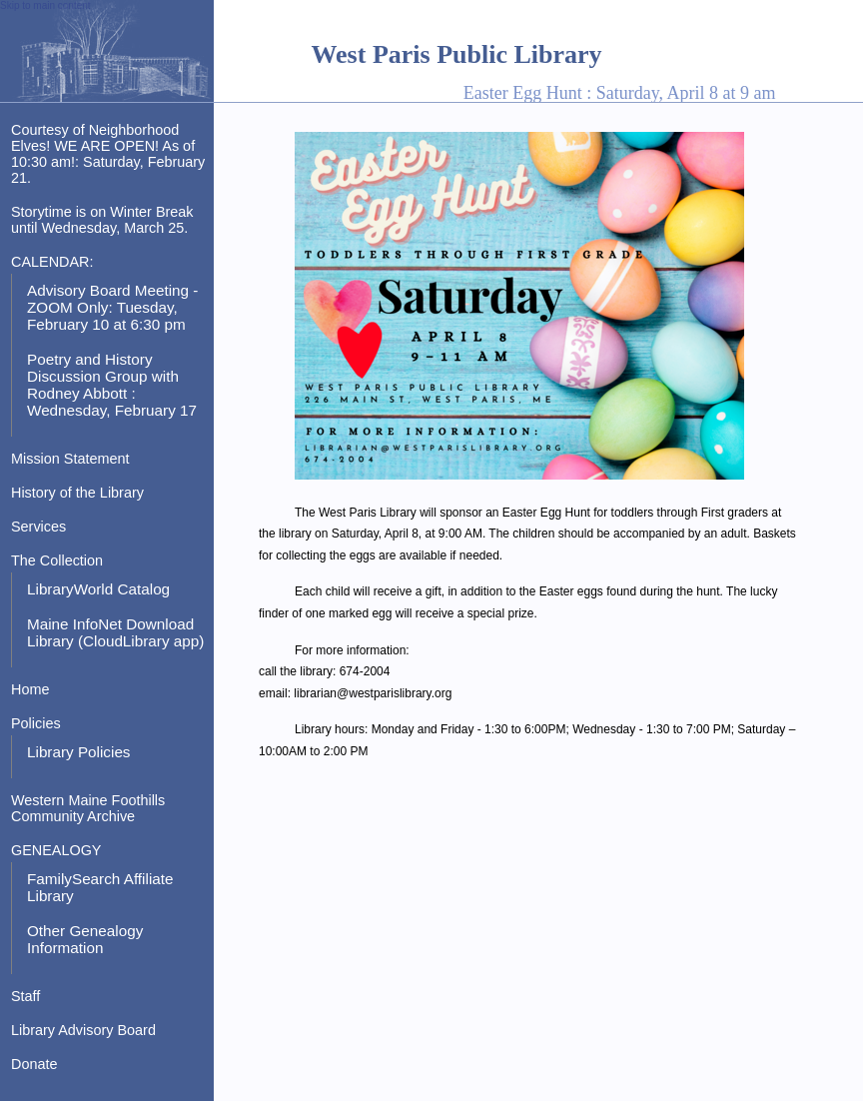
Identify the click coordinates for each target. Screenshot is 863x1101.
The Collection (57, 560)
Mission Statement (70, 459)
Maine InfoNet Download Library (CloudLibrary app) (115, 632)
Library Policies (79, 751)
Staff (25, 996)
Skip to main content (45, 5)
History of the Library (77, 493)
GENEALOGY (56, 850)
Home (30, 689)
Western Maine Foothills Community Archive (88, 808)
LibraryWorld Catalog (98, 588)
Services (38, 527)
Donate (34, 1064)
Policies (36, 723)
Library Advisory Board (83, 1030)
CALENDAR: (52, 262)
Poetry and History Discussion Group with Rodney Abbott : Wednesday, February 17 (112, 385)
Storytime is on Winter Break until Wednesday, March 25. (102, 220)
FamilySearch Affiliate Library (100, 887)
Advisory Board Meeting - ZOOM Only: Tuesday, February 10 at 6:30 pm (112, 307)
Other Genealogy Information (85, 939)
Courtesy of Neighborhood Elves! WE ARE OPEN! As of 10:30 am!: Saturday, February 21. (108, 154)
